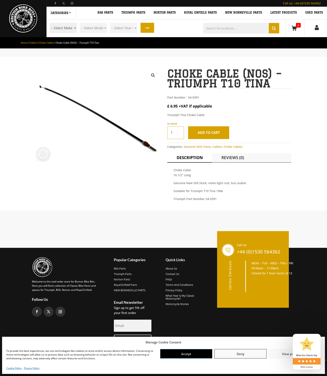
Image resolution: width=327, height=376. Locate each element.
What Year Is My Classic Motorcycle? (180, 297)
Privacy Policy (31, 368)
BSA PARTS (105, 12)
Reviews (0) (232, 157)
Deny (240, 354)
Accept (186, 354)
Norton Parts (122, 279)
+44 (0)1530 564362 (302, 3)
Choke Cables (46, 42)
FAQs (169, 279)
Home (24, 42)
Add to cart (209, 132)
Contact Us (172, 274)
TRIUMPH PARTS (133, 12)
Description (190, 157)
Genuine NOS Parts (197, 147)
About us (171, 268)
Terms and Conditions (179, 285)
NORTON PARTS (164, 12)
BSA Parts (120, 268)
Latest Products (283, 12)
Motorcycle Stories (177, 304)
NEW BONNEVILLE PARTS (243, 12)
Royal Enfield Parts (125, 285)
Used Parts (314, 12)
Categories (59, 13)
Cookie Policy (14, 368)
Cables (33, 42)
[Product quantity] (175, 132)
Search (147, 28)
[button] (153, 75)
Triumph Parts (123, 274)
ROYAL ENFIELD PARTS (200, 12)
